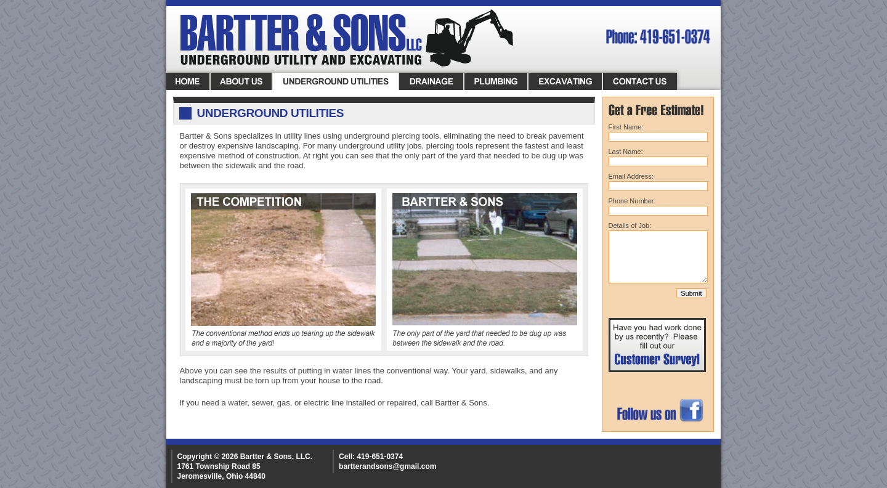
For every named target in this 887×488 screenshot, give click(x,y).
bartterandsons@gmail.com (387, 466)
